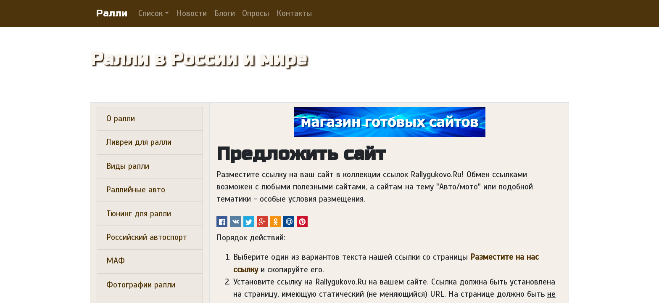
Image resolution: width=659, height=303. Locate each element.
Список (150, 13)
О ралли (120, 119)
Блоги (224, 13)
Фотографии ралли (140, 285)
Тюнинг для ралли (138, 214)
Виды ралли (127, 166)
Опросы (255, 13)
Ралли (111, 13)
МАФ (115, 261)
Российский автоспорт (146, 237)
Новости (192, 13)
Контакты (294, 13)
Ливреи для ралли (138, 142)
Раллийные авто (135, 190)
